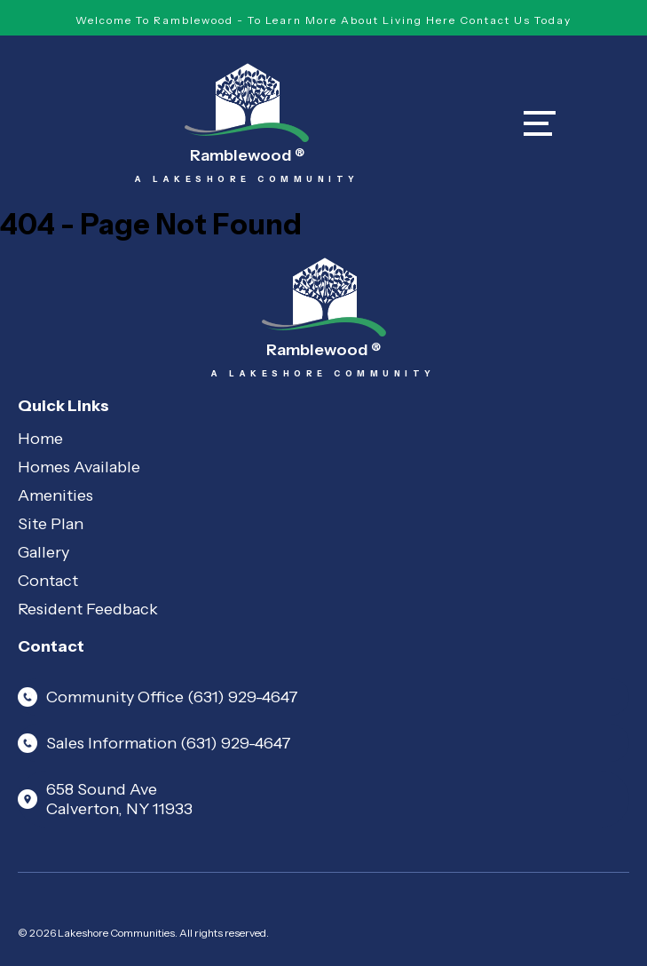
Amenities (55, 495)
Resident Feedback (88, 609)
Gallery (43, 552)
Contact (48, 580)
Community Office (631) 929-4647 (158, 697)
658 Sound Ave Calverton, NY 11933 (105, 799)
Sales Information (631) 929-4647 (154, 743)
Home (40, 438)
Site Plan (50, 524)
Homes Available (79, 467)
